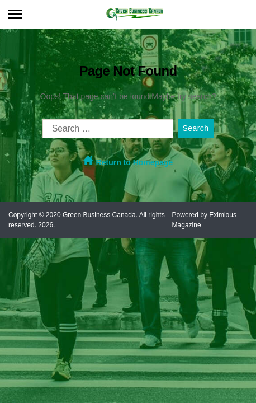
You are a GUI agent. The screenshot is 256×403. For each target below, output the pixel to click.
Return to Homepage (128, 161)
